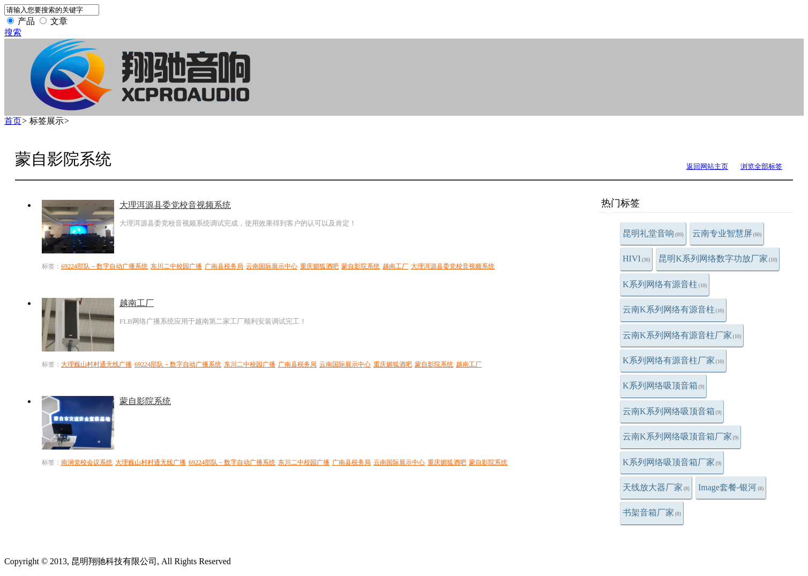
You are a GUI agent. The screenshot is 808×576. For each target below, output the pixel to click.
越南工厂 (395, 266)
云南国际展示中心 (271, 266)
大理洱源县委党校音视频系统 (175, 205)
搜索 (12, 32)
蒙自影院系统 (360, 266)
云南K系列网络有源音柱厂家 (682, 335)
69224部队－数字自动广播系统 (104, 266)
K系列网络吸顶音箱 (663, 385)
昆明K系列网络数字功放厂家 (718, 258)
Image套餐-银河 (731, 487)
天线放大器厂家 (656, 487)
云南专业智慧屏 (727, 233)
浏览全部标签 (761, 166)
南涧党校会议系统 (87, 462)
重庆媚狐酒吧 (319, 266)
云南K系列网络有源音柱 (673, 309)
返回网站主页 (707, 166)
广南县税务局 (224, 266)
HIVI (636, 258)
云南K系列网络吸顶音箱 (672, 411)
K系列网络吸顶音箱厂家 (672, 462)
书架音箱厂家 (652, 512)
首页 (12, 120)
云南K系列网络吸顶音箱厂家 (680, 436)
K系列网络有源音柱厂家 (673, 360)
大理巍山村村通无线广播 (96, 364)
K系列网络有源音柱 (665, 284)
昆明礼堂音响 (653, 233)
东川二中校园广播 (176, 266)
